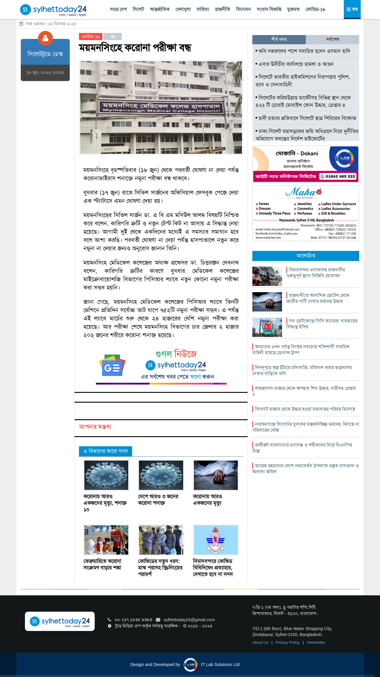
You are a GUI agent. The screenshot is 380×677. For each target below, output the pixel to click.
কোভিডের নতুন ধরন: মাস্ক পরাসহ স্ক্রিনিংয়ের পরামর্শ (160, 568)
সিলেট (138, 9)
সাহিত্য (203, 9)
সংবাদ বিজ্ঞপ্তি (269, 9)
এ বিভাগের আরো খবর (105, 451)
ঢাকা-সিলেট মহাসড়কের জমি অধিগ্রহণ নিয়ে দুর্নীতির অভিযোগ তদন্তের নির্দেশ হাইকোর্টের (307, 135)
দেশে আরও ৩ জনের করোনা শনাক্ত (158, 500)
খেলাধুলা (183, 9)
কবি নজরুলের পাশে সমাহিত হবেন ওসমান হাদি (303, 51)
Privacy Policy (288, 642)
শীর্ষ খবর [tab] (279, 39)
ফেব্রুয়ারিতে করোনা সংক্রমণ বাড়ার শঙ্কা (102, 564)
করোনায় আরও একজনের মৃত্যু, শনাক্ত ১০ (104, 503)
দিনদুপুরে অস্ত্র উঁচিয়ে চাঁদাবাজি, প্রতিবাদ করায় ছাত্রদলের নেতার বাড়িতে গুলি (302, 370)
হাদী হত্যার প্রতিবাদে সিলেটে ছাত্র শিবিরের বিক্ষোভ (306, 118)
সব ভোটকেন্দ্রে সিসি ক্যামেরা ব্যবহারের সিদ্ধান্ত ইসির (321, 324)
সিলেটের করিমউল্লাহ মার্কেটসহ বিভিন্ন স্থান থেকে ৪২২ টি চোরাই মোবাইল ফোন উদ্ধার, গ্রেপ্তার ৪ (303, 101)
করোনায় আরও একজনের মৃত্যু (207, 500)
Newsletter (316, 642)
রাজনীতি (222, 9)
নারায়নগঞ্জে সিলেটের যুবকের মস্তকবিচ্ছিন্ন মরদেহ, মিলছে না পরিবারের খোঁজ (305, 427)
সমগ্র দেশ (118, 9)
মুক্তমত (293, 9)
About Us (260, 642)
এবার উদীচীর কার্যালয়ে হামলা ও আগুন (295, 64)
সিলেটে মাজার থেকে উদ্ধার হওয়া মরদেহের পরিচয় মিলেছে (305, 409)
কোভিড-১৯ (315, 9)
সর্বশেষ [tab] (332, 39)
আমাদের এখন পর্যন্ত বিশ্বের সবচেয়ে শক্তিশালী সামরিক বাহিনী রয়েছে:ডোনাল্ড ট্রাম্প (300, 350)
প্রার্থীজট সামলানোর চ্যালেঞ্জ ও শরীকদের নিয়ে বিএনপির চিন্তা (302, 448)
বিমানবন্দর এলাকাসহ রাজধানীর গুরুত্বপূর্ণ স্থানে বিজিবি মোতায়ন (315, 273)
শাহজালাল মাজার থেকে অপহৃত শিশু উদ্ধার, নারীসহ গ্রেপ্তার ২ (304, 391)
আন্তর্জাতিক (160, 9)
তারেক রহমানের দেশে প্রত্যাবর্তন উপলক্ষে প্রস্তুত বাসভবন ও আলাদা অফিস (305, 469)
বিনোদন (243, 9)
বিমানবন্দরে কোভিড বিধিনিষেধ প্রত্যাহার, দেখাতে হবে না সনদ (213, 568)
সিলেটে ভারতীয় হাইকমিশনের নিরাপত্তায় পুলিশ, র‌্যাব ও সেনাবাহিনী (303, 80)
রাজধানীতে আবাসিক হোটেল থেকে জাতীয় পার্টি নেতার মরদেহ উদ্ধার (317, 298)
